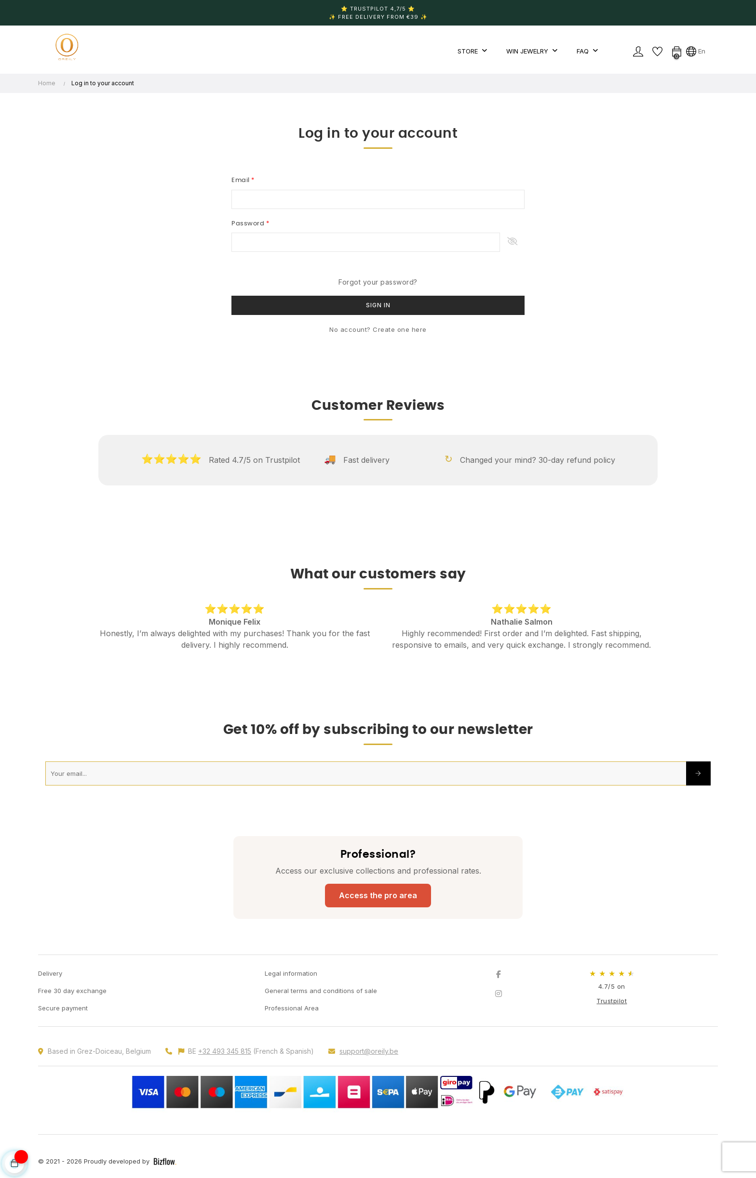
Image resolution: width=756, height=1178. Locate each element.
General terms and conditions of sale (321, 991)
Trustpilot (611, 1001)
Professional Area (292, 1008)
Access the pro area (378, 895)
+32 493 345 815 (224, 1051)
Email (241, 180)
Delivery (50, 973)
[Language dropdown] (695, 51)
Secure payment (63, 1008)
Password (248, 224)
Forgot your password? (378, 282)
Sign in (378, 305)
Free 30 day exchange (72, 991)
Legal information (291, 973)
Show (512, 242)
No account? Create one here (378, 329)
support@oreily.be (368, 1051)
